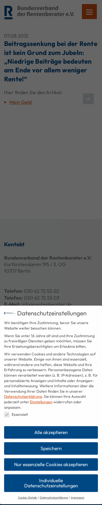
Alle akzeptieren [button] (51, 427)
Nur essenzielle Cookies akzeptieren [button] (51, 459)
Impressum (77, 492)
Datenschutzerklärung (23, 391)
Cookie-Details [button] (27, 492)
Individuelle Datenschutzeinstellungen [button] (51, 478)
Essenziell (16, 409)
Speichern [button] (51, 443)
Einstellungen (41, 397)
